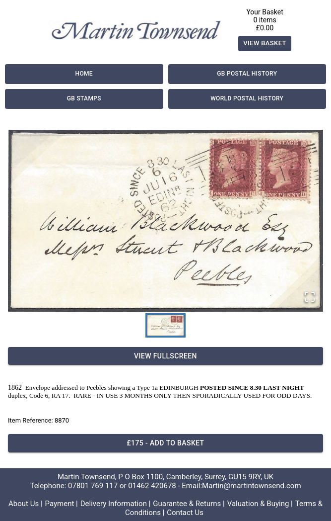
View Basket (264, 43)
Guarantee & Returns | (188, 503)
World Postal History (247, 99)
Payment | (61, 503)
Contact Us (185, 512)
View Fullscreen (165, 356)
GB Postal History (247, 74)
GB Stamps (84, 99)
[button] (165, 221)
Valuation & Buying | (260, 503)
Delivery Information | (115, 503)
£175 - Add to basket (165, 443)
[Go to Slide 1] (165, 325)
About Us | (25, 503)
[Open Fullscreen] (309, 297)
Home (84, 74)
